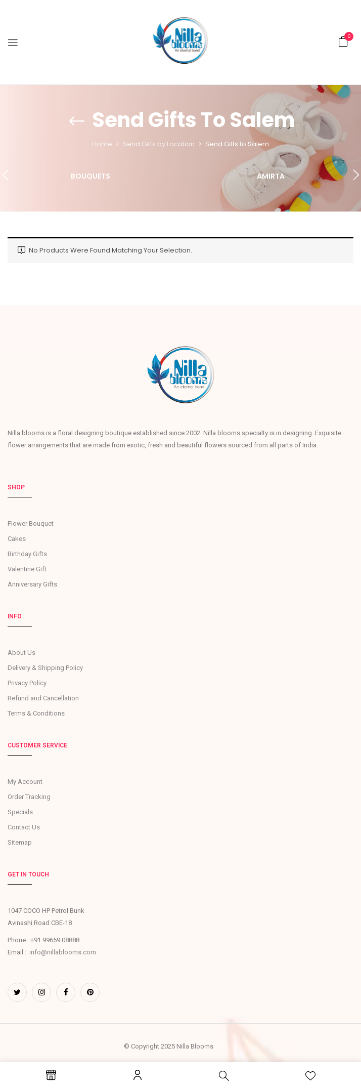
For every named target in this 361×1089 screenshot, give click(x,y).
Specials (20, 812)
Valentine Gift (27, 569)
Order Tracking (29, 797)
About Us (21, 652)
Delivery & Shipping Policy (45, 668)
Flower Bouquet (31, 523)
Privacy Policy (27, 683)
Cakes (17, 538)
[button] (343, 42)
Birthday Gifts (27, 554)
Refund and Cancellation (43, 698)
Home (102, 144)
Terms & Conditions (36, 713)
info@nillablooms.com (62, 952)
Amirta (271, 176)
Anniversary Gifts (32, 584)
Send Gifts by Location (159, 144)
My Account (25, 781)
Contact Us (24, 827)
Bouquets (90, 176)
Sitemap (20, 842)
